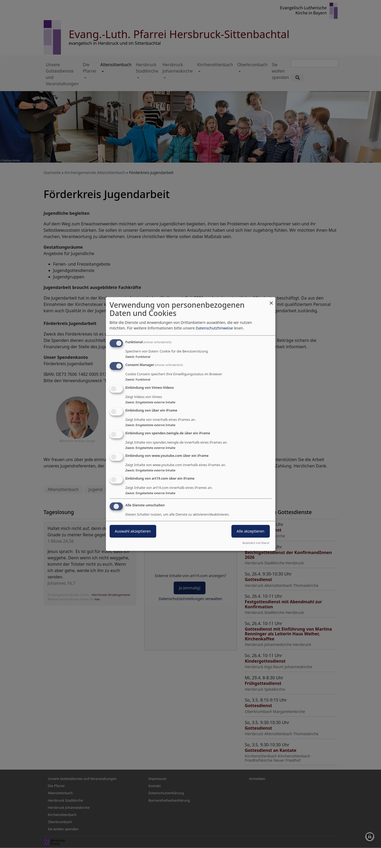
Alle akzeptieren (251, 531)
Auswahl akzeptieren (133, 531)
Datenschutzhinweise (214, 328)
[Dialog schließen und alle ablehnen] (271, 300)
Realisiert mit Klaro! (256, 543)
